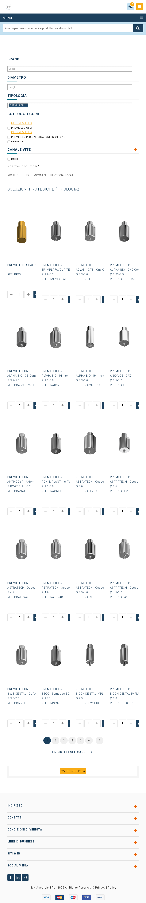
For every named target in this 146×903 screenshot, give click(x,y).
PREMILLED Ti (20, 141)
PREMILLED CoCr (21, 127)
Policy (112, 884)
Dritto (14, 158)
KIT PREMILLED (21, 122)
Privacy (100, 884)
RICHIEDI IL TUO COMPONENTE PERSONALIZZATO (41, 175)
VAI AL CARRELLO (73, 768)
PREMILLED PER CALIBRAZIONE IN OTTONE (38, 136)
